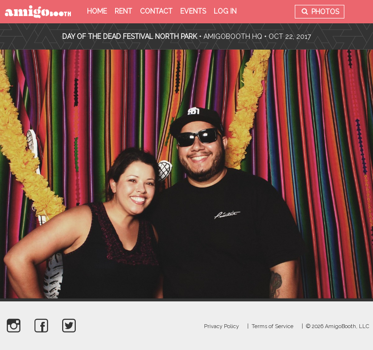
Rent (123, 11)
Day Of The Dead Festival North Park (129, 36)
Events (193, 11)
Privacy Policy (221, 326)
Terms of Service (272, 326)
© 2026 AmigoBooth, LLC (337, 326)
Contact (156, 11)
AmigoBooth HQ (232, 36)
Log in (225, 11)
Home (97, 11)
